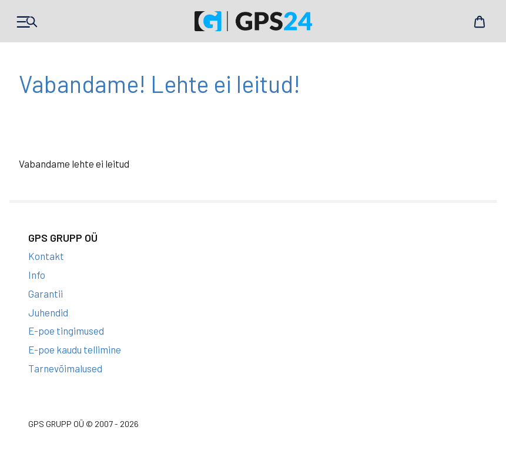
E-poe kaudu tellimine (74, 349)
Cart (479, 21)
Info (36, 275)
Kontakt (46, 256)
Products (26, 21)
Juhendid (48, 312)
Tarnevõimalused (65, 368)
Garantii (45, 293)
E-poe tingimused (66, 330)
